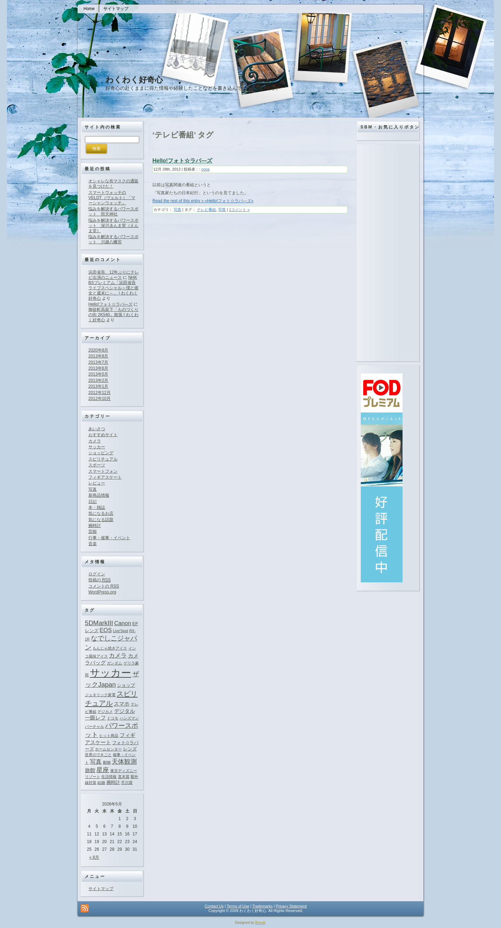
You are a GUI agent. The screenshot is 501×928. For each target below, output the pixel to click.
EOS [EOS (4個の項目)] (106, 630)
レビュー (96, 483)
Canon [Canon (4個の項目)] (122, 623)
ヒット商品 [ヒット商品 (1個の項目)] (108, 735)
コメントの (103, 586)
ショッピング (100, 452)
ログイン (96, 574)
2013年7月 (98, 362)
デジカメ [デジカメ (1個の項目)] (105, 711)
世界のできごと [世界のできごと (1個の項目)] (98, 755)
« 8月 (94, 857)
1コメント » (239, 209)
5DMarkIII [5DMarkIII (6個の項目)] (99, 623)
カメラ (94, 441)
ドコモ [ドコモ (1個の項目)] (112, 718)
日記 (92, 501)
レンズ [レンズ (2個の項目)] (130, 749)
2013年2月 (98, 380)
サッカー (96, 447)
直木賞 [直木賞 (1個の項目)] (123, 776)
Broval (260, 923)
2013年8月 (98, 356)
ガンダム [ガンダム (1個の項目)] (114, 663)
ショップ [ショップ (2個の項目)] (126, 685)
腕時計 (94, 525)
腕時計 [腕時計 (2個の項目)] (113, 782)
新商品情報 (98, 495)
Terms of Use (238, 906)
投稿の (99, 579)
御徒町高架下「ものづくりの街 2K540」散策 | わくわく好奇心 (113, 314)
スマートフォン (103, 471)
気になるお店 (100, 513)
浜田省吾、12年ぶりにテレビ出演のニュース (113, 275)
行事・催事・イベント (109, 537)
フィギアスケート (105, 477)
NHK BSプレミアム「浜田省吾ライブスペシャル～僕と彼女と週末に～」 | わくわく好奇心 (113, 288)
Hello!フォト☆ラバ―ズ (110, 304)
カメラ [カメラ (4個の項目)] (118, 655)
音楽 (92, 543)
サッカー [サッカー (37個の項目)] (110, 672)
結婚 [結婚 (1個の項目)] (101, 782)
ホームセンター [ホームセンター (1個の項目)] (108, 749)
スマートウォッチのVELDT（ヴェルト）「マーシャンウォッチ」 (111, 197)
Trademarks (262, 906)
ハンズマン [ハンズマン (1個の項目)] (129, 718)
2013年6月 (98, 368)
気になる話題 (100, 519)
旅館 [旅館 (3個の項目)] (90, 770)
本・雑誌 (96, 507)
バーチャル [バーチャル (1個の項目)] (94, 726)
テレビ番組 (206, 209)
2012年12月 (99, 392)
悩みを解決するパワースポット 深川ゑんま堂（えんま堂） (113, 225)
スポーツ (96, 465)
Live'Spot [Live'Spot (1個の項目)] (120, 631)
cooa (205, 169)
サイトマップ (100, 888)
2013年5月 (98, 374)
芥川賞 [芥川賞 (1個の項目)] (127, 782)
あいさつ (96, 428)
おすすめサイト (103, 434)
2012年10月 (99, 398)
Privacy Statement (291, 906)
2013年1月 (98, 386)
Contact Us (214, 906)
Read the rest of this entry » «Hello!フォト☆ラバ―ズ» (203, 200)
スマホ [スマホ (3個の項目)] (121, 704)
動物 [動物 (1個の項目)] (107, 762)
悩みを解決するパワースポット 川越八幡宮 (113, 239)
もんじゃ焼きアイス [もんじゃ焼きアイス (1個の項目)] (110, 648)
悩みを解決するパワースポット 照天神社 (113, 211)
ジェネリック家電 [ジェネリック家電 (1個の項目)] (100, 695)
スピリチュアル (103, 459)
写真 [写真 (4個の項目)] (96, 761)
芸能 (92, 531)
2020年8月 (98, 350)
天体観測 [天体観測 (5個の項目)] (124, 761)
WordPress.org (102, 592)
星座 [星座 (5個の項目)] (102, 769)
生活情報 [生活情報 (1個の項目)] (109, 776)
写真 (92, 489)
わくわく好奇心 (134, 79)
